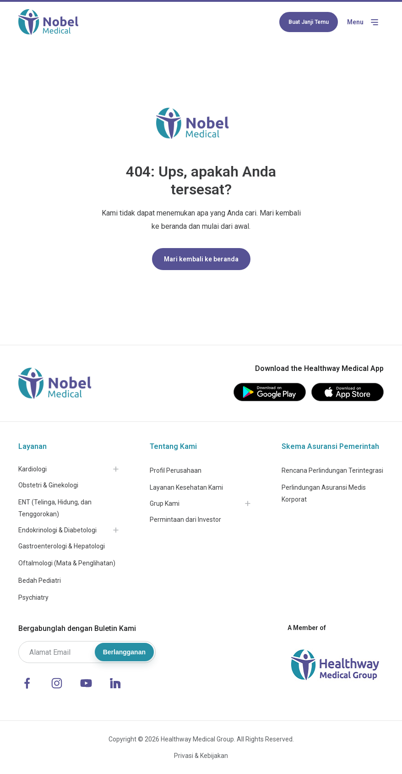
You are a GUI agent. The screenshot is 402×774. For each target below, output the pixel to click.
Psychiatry (33, 597)
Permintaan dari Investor (185, 519)
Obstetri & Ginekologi (48, 485)
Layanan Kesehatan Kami (186, 487)
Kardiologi (32, 469)
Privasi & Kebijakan (201, 755)
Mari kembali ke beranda (201, 259)
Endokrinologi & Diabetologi (57, 530)
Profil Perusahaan (175, 470)
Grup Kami (164, 503)
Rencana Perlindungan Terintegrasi (332, 470)
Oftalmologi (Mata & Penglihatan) (66, 563)
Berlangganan (124, 652)
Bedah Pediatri (39, 580)
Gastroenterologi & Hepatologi (61, 546)
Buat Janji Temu (308, 22)
